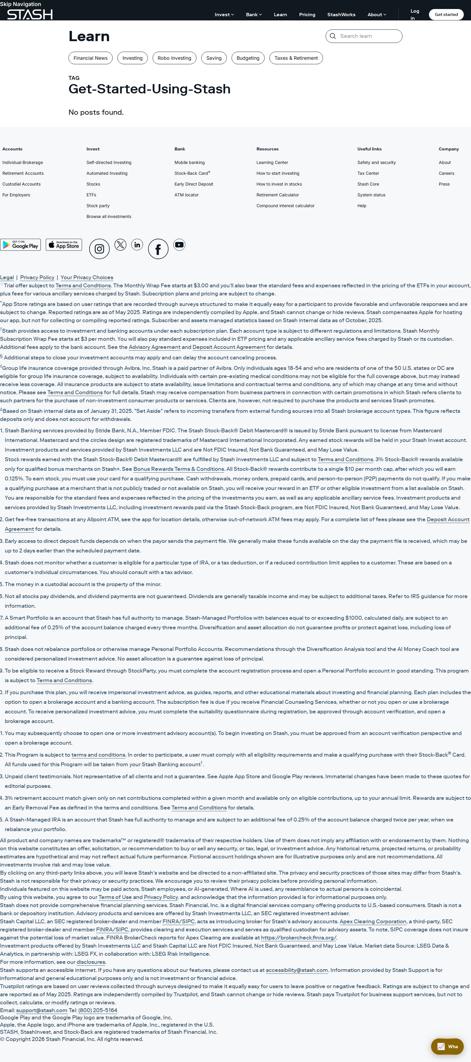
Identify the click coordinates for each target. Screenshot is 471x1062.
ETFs (91, 194)
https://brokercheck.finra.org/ (298, 937)
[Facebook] (158, 249)
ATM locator (187, 194)
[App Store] (64, 245)
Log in (415, 14)
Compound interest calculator (286, 205)
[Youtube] (179, 249)
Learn (280, 14)
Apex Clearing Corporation (373, 921)
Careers (446, 173)
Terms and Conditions (83, 285)
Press (444, 183)
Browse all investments (109, 216)
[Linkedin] (137, 249)
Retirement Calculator (278, 194)
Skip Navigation (20, 4)
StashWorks (341, 14)
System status (371, 194)
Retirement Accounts (23, 173)
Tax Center (368, 173)
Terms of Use (115, 897)
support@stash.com (42, 1010)
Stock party (98, 205)
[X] (120, 249)
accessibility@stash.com (297, 970)
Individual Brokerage (22, 162)
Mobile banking (190, 162)
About (445, 162)
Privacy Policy (37, 277)
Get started (446, 14)
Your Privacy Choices (87, 277)
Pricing (307, 14)
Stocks (93, 183)
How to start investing (278, 173)
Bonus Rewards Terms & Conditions (178, 469)
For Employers (16, 194)
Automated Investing (107, 173)
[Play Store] (20, 245)
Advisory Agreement (155, 347)
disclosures (91, 962)
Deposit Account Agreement (229, 347)
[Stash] (30, 14)
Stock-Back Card (192, 173)
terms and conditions (98, 755)
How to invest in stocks (279, 183)
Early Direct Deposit (194, 183)
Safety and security (376, 162)
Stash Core (368, 183)
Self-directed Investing (109, 162)
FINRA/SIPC (179, 921)
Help (361, 205)
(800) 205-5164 (97, 1010)
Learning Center (272, 162)
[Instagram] (99, 249)
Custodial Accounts (21, 183)
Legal (7, 277)
